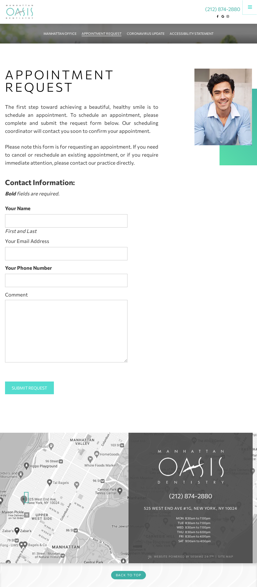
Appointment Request (101, 33)
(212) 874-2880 (222, 8)
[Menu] (250, 7)
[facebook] (217, 16)
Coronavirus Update (146, 33)
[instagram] (228, 16)
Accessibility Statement (191, 33)
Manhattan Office (60, 33)
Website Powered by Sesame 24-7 (181, 557)
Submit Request (29, 388)
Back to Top (128, 575)
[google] (222, 16)
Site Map (225, 556)
